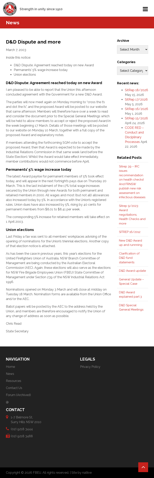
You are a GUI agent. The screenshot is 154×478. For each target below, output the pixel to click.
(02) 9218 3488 (22, 436)
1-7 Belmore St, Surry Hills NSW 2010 (26, 419)
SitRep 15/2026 (136, 118)
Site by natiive (81, 472)
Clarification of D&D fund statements (129, 258)
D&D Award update (132, 271)
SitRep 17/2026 (136, 99)
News (10, 374)
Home (10, 367)
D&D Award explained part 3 (130, 295)
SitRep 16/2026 (136, 109)
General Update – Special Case (131, 282)
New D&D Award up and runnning (130, 243)
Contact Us (14, 388)
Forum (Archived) (18, 395)
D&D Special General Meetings (131, 308)
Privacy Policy (90, 367)
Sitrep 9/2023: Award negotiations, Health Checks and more (132, 214)
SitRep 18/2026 (136, 90)
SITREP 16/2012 (129, 232)
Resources (13, 381)
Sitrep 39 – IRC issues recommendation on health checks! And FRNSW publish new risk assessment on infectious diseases (132, 182)
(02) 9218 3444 (22, 429)
